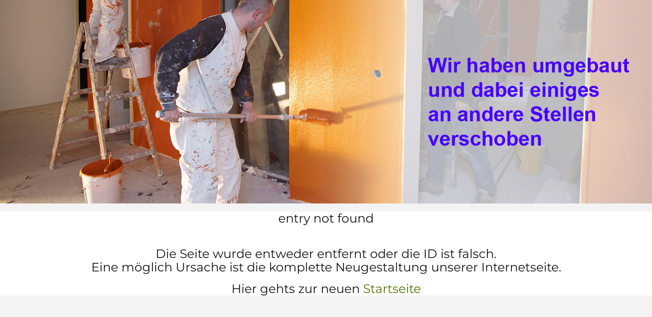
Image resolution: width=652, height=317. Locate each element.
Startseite (392, 288)
